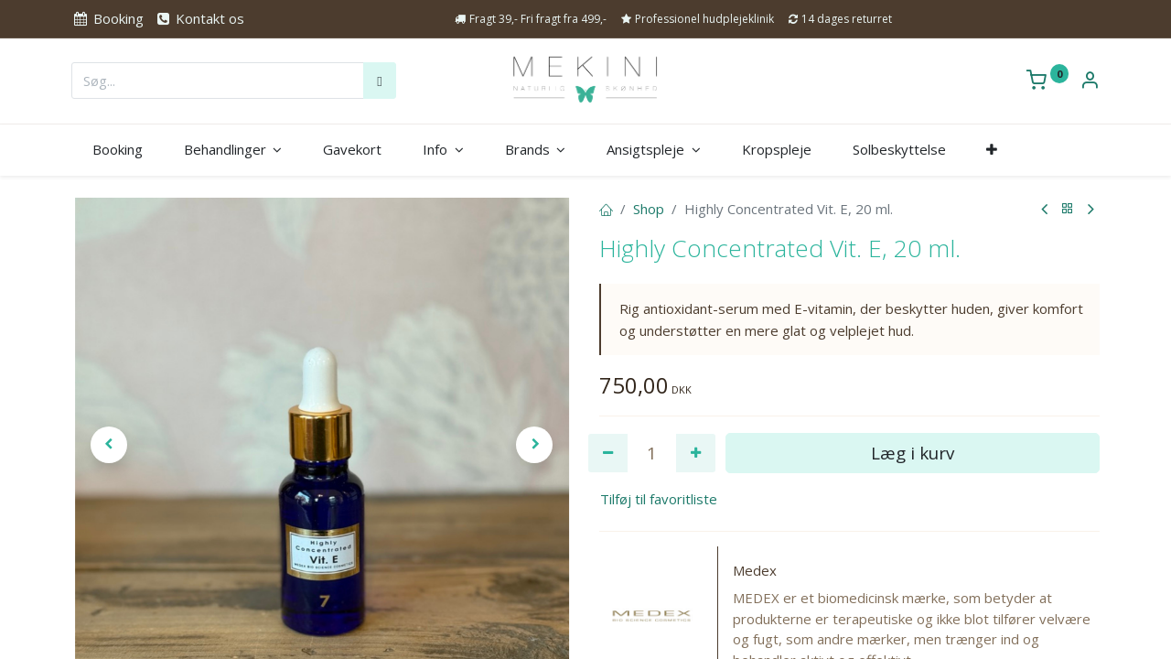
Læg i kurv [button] (912, 452)
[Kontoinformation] (1090, 81)
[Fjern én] (608, 453)
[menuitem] (117, 149)
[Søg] (379, 80)
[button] (992, 149)
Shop (648, 209)
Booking (107, 18)
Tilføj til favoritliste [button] (658, 499)
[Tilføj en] (695, 453)
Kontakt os (199, 18)
